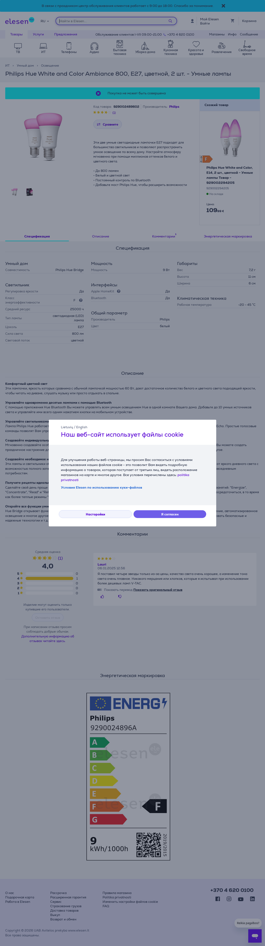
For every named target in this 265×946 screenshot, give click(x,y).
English (81, 427)
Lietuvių (67, 427)
